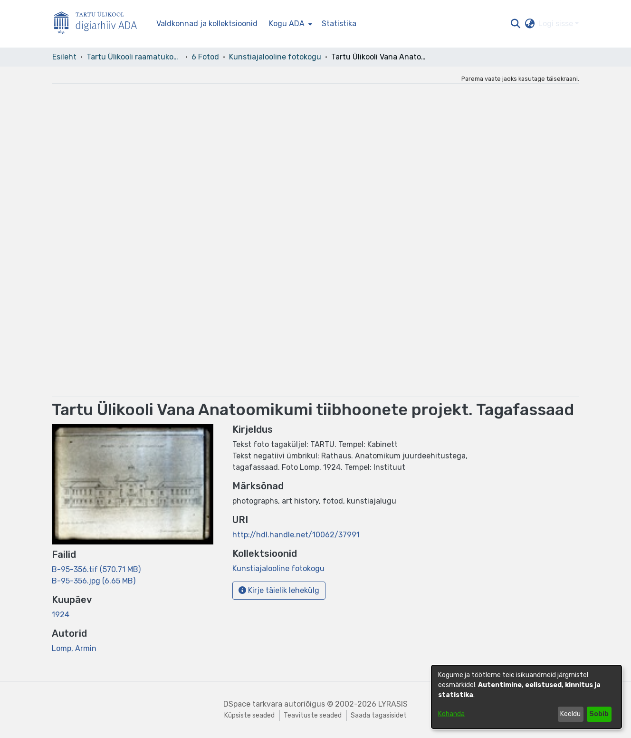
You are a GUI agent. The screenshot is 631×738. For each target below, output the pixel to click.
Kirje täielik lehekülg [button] (279, 590)
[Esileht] (99, 24)
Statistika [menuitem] (339, 23)
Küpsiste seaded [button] (249, 715)
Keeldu (570, 714)
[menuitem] (289, 24)
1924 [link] (60, 614)
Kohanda (451, 714)
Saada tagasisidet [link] (379, 715)
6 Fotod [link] (205, 56)
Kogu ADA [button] (287, 23)
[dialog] (526, 696)
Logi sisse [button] (556, 23)
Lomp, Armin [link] (74, 648)
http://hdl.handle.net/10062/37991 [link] (296, 534)
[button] (515, 23)
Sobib (599, 714)
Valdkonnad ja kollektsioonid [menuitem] (207, 23)
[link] (96, 569)
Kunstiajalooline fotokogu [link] (275, 56)
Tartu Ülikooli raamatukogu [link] (134, 56)
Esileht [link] (64, 56)
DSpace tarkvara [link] (252, 704)
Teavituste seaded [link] (313, 715)
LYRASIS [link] (393, 704)
